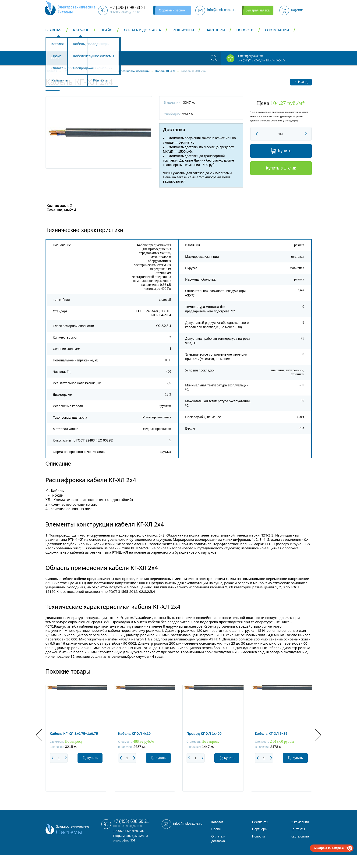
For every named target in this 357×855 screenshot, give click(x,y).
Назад (301, 82)
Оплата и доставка (142, 30)
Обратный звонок (172, 10)
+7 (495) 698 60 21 (131, 821)
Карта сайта (300, 836)
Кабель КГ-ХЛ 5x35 (271, 733)
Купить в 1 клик (281, 168)
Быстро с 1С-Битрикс (329, 848)
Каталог (81, 30)
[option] (76, 741)
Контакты (60, 44)
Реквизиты (183, 30)
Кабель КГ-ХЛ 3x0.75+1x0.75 (74, 733)
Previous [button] (41, 735)
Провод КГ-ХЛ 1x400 (204, 733)
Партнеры (215, 30)
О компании (277, 30)
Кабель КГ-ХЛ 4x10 (134, 733)
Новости (245, 30)
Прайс (106, 30)
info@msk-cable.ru (187, 823)
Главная (54, 30)
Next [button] (315, 735)
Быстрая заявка (257, 10)
